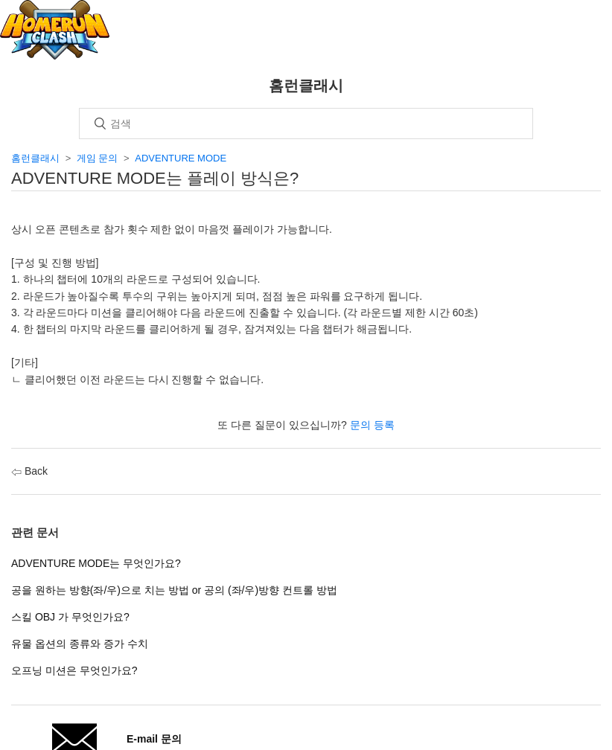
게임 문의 (97, 158)
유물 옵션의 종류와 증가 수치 (79, 644)
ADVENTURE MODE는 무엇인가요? (96, 563)
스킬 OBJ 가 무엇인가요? (70, 617)
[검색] (306, 123)
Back (29, 471)
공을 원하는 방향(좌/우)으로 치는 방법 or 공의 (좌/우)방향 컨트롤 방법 (174, 590)
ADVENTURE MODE (180, 158)
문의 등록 (372, 425)
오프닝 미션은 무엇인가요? (74, 670)
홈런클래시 (35, 158)
